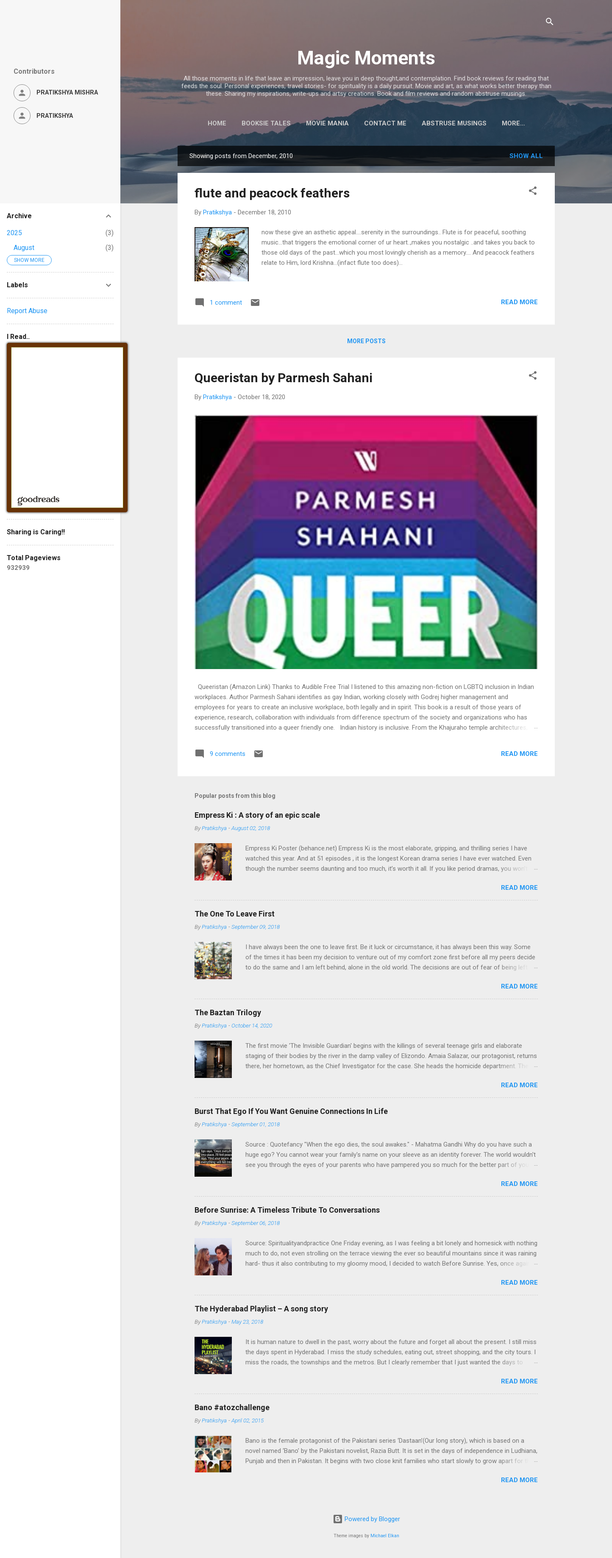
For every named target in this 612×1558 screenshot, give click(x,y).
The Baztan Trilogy (228, 1014)
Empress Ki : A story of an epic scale (257, 816)
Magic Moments (366, 58)
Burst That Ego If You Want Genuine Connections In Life (291, 1112)
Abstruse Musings (449, 123)
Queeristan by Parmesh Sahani (284, 379)
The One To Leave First (235, 915)
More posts (366, 342)
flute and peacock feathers (272, 194)
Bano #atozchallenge (232, 1409)
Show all (526, 157)
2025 (14, 233)
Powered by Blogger (366, 1519)
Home (212, 123)
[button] (533, 193)
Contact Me (380, 123)
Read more (519, 304)
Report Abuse (27, 311)
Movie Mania (322, 123)
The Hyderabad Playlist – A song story (261, 1310)
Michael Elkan (384, 1536)
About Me (513, 123)
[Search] (550, 23)
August (24, 248)
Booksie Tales (261, 123)
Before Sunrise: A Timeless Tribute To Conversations (287, 1211)
